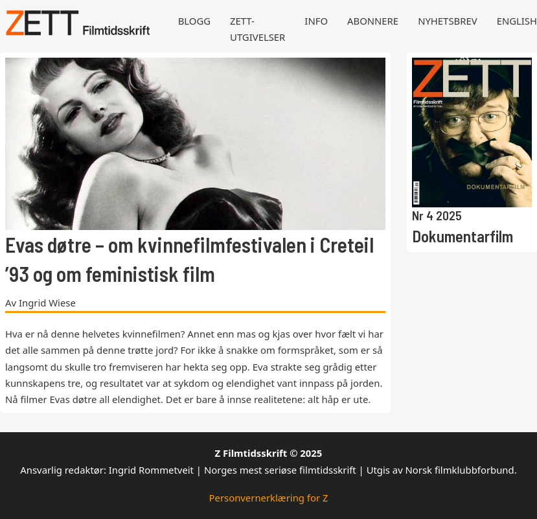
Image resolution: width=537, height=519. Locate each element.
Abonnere (372, 20)
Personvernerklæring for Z (268, 497)
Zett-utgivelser (257, 28)
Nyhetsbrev (447, 20)
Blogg (194, 20)
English (517, 20)
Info (316, 20)
